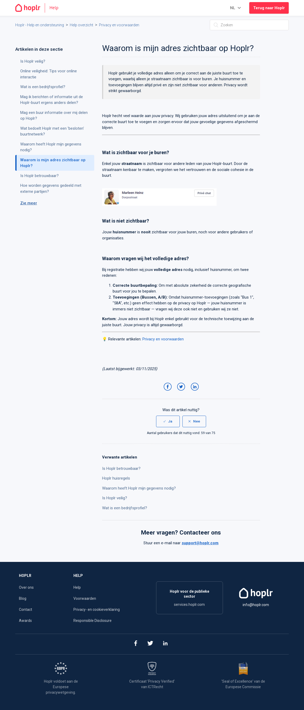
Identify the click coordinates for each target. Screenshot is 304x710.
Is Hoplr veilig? (114, 498)
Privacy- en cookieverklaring (96, 609)
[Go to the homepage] (39, 8)
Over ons (26, 587)
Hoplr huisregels (116, 478)
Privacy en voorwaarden (119, 25)
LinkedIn (196, 391)
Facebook (168, 391)
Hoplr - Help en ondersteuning (39, 25)
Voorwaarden (84, 598)
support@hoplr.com (200, 543)
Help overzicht (81, 25)
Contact (25, 609)
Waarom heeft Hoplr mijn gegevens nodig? (139, 488)
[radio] (168, 421)
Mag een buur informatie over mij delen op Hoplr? (54, 115)
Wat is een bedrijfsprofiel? (124, 508)
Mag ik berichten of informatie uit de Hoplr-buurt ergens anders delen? (51, 99)
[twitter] (150, 644)
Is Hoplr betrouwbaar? (121, 468)
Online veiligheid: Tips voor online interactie (48, 74)
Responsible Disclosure (92, 620)
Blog (22, 598)
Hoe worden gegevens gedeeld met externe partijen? (50, 188)
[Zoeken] (249, 25)
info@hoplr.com (256, 605)
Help (77, 587)
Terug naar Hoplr (269, 8)
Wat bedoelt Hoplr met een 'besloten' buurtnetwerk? (52, 131)
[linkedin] (165, 644)
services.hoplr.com (189, 604)
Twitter (182, 391)
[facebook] (135, 644)
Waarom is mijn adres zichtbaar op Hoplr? (53, 163)
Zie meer (28, 203)
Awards (25, 620)
